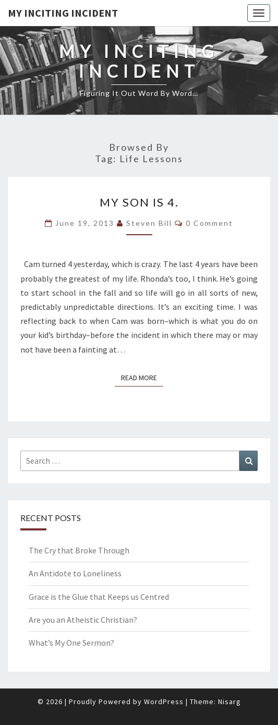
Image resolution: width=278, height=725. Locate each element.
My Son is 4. (139, 202)
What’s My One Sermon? (71, 642)
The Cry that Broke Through (79, 550)
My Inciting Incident (63, 12)
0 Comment (209, 223)
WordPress (164, 701)
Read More (142, 377)
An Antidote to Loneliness (75, 573)
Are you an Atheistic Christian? (83, 619)
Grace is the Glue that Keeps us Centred (99, 596)
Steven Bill (149, 223)
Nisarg (229, 701)
